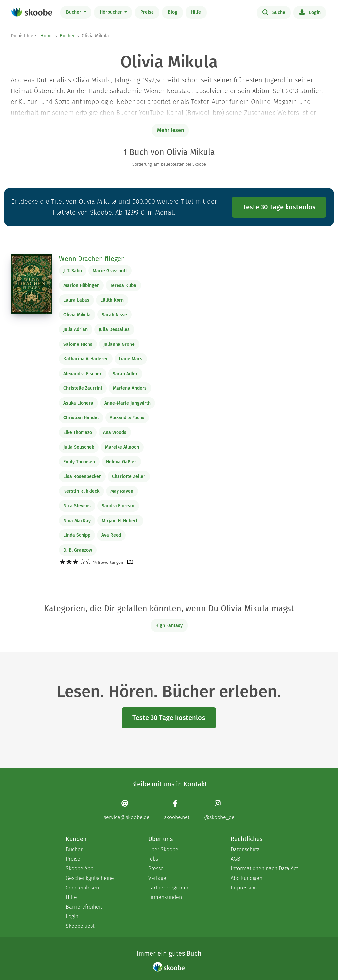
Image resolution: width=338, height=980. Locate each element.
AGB (235, 859)
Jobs (153, 859)
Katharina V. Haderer (85, 359)
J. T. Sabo (72, 270)
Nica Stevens (77, 506)
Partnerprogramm (169, 888)
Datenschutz (245, 849)
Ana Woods (114, 432)
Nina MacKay (77, 521)
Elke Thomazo (77, 432)
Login (310, 12)
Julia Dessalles (114, 329)
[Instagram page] (219, 809)
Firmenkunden (165, 897)
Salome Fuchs (77, 344)
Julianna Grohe (119, 344)
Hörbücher (111, 12)
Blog (172, 12)
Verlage (157, 878)
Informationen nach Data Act (264, 868)
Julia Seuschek (78, 447)
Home (46, 36)
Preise (147, 12)
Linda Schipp (76, 535)
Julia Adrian (75, 329)
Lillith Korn (112, 300)
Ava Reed (111, 535)
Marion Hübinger (81, 285)
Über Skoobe (163, 849)
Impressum (244, 888)
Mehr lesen (170, 130)
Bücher (74, 12)
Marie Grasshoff (110, 270)
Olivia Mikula (77, 315)
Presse (156, 868)
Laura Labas (76, 300)
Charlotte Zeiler (128, 476)
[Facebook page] (176, 809)
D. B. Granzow (77, 550)
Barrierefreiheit (84, 907)
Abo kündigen (246, 878)
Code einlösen (82, 888)
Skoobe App (79, 868)
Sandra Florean (118, 506)
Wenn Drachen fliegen (92, 259)
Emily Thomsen (79, 462)
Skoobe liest (80, 926)
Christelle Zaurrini (82, 388)
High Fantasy (169, 625)
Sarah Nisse (114, 315)
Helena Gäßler (121, 462)
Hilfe (196, 12)
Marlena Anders (130, 388)
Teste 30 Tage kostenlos (279, 207)
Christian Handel (81, 417)
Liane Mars (130, 359)
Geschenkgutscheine (90, 878)
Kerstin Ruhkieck (81, 491)
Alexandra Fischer (82, 374)
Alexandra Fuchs (127, 417)
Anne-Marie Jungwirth (127, 403)
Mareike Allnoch (122, 447)
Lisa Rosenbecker (82, 476)
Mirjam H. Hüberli (120, 521)
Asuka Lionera (78, 403)
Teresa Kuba (123, 285)
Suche (273, 12)
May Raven (121, 491)
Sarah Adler (125, 374)
